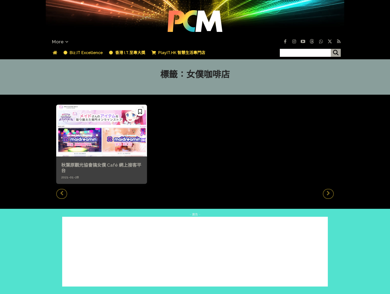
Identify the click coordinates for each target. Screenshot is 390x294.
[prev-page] (61, 194)
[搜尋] (336, 53)
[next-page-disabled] (328, 194)
